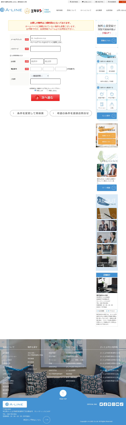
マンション (52, 360)
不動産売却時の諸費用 (73, 363)
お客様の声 (6, 363)
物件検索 (59, 10)
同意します (39, 90)
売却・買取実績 (71, 377)
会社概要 (99, 10)
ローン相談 (6, 377)
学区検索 (31, 358)
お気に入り (86, 2)
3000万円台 (53, 370)
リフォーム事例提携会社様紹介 (8, 382)
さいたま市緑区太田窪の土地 (110, 360)
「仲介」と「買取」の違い (75, 360)
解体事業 (6, 390)
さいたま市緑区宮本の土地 (109, 374)
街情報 (5, 393)
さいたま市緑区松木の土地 (109, 377)
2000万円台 (53, 367)
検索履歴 (112, 2)
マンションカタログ (35, 372)
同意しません (52, 90)
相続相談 (69, 374)
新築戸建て (52, 353)
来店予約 (99, 2)
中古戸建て (52, 356)
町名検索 (31, 362)
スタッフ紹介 (7, 360)
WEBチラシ (32, 379)
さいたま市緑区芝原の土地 (109, 370)
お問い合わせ (121, 10)
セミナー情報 (7, 367)
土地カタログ (32, 369)
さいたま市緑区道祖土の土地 (110, 356)
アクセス (112, 311)
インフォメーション (10, 356)
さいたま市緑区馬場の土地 (109, 381)
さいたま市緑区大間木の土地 (110, 363)
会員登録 (109, 10)
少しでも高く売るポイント (75, 367)
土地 (50, 363)
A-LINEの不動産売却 (73, 353)
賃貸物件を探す (33, 383)
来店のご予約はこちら (32, 420)
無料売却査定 (70, 381)
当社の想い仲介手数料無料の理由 (35, 354)
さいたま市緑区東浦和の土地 (110, 353)
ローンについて (86, 10)
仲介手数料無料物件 (56, 374)
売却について (71, 10)
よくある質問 (70, 370)
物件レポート (32, 376)
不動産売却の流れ (72, 356)
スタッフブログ (8, 370)
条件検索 (31, 365)
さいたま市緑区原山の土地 (109, 367)
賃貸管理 (6, 386)
